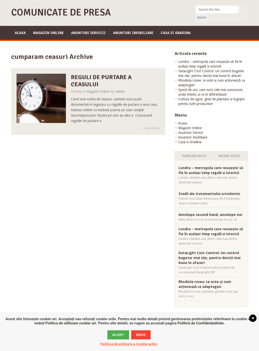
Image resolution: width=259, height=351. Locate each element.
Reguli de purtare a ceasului (101, 80)
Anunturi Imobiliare (133, 33)
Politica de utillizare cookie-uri (70, 323)
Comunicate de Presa (61, 12)
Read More (151, 128)
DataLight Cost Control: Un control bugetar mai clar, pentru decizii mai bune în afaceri (209, 258)
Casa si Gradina (176, 33)
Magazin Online (48, 33)
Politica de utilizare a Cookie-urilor (129, 344)
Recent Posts (229, 156)
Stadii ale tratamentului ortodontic (209, 194)
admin (120, 91)
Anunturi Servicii (88, 33)
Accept (118, 335)
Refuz (141, 335)
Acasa (20, 33)
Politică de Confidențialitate (201, 323)
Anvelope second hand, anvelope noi (210, 215)
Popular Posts (194, 156)
